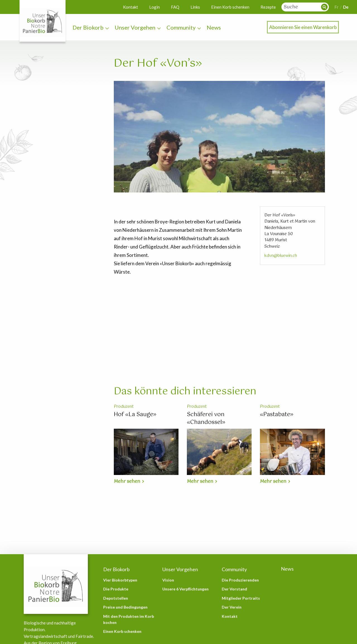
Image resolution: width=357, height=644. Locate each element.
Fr (336, 6)
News (287, 569)
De (346, 6)
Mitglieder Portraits (241, 598)
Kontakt (130, 6)
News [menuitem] (214, 27)
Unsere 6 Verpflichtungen (185, 589)
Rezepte (268, 6)
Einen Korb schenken (230, 6)
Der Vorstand (234, 589)
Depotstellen (115, 598)
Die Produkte (115, 589)
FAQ (175, 6)
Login (154, 6)
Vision (168, 580)
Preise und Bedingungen (125, 607)
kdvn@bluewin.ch (280, 255)
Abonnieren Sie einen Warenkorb (303, 27)
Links (195, 6)
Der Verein (232, 607)
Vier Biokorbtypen (120, 580)
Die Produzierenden (240, 580)
